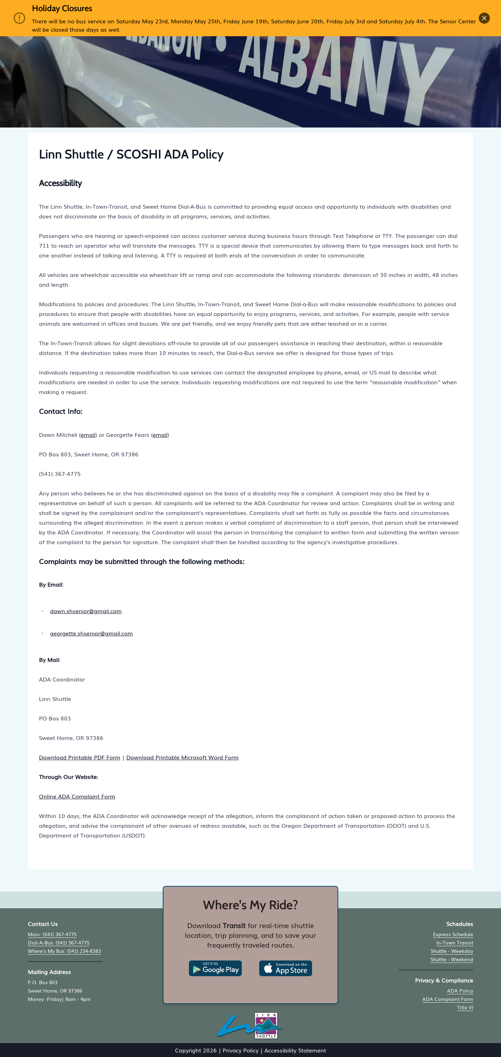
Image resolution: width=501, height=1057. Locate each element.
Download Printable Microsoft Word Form (182, 757)
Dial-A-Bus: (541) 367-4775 (58, 942)
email (88, 434)
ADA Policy (460, 990)
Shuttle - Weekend (451, 959)
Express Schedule (453, 934)
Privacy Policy (241, 1050)
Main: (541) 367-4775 (52, 934)
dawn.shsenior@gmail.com (86, 611)
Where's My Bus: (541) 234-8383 (64, 950)
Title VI (465, 1007)
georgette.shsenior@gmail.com (91, 633)
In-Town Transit (454, 942)
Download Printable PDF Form (79, 757)
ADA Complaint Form (447, 998)
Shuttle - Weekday (452, 950)
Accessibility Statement (295, 1050)
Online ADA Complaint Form (77, 796)
